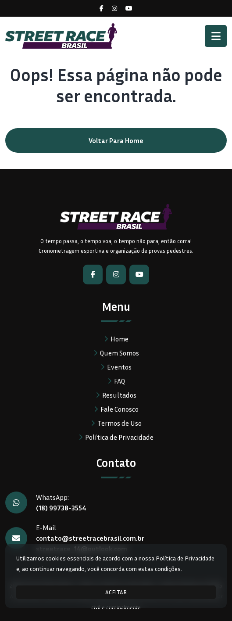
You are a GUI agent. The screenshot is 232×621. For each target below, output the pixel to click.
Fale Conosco (119, 409)
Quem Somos (119, 352)
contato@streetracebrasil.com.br (90, 538)
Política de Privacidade (119, 437)
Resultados (119, 394)
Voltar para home (116, 140)
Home (119, 338)
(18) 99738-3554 (61, 507)
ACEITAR (116, 592)
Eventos (119, 366)
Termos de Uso (119, 423)
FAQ (119, 380)
